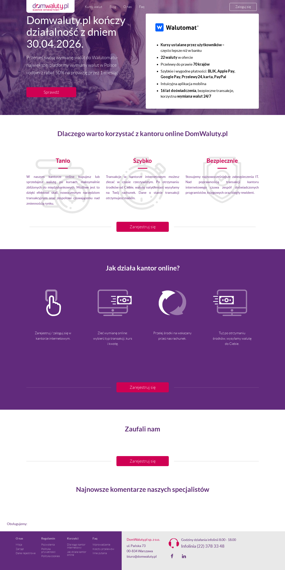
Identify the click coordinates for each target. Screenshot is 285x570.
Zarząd (20, 549)
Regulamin (48, 538)
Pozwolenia (48, 544)
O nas (127, 7)
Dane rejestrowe (26, 553)
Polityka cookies (50, 556)
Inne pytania (100, 553)
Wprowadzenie (101, 544)
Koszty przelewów (103, 549)
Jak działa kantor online (76, 553)
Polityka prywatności (48, 550)
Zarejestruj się (143, 226)
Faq (141, 7)
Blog (113, 7)
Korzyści (73, 538)
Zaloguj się (243, 7)
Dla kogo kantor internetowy (76, 546)
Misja (19, 544)
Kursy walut (93, 7)
